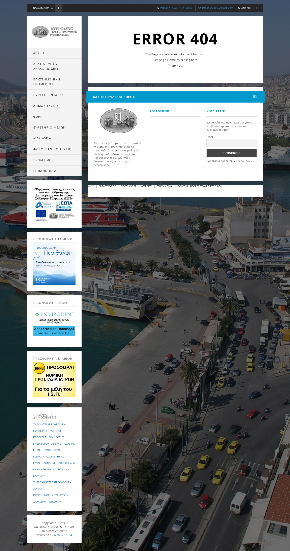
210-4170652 (185, 7)
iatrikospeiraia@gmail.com (217, 7)
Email (209, 137)
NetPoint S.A (63, 535)
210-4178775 (168, 7)
